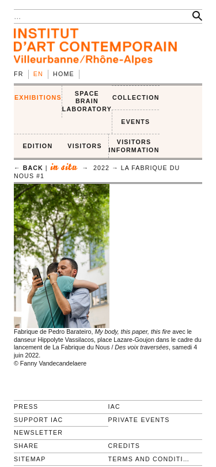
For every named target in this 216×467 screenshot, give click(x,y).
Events (135, 121)
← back (28, 167)
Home (63, 73)
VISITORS (84, 145)
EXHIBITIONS (38, 97)
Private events (139, 419)
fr (19, 73)
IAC (114, 406)
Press (26, 406)
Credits (124, 445)
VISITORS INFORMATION (134, 145)
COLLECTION (136, 97)
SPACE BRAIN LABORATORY (87, 101)
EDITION (37, 145)
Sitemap (30, 458)
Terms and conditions (151, 458)
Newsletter (38, 432)
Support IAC (38, 419)
